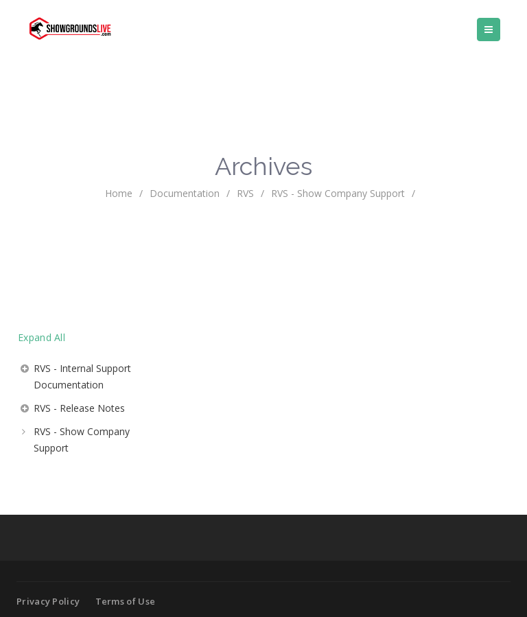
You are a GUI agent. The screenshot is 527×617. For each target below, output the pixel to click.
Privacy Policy (48, 601)
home (118, 193)
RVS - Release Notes (79, 408)
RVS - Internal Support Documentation (82, 376)
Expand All (41, 337)
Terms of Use (125, 601)
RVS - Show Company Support (82, 439)
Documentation (185, 193)
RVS (245, 193)
